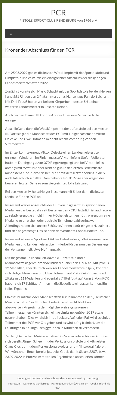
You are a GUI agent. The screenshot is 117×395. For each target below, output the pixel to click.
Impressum (14, 383)
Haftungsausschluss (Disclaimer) (69, 383)
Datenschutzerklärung (36, 383)
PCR (58, 12)
